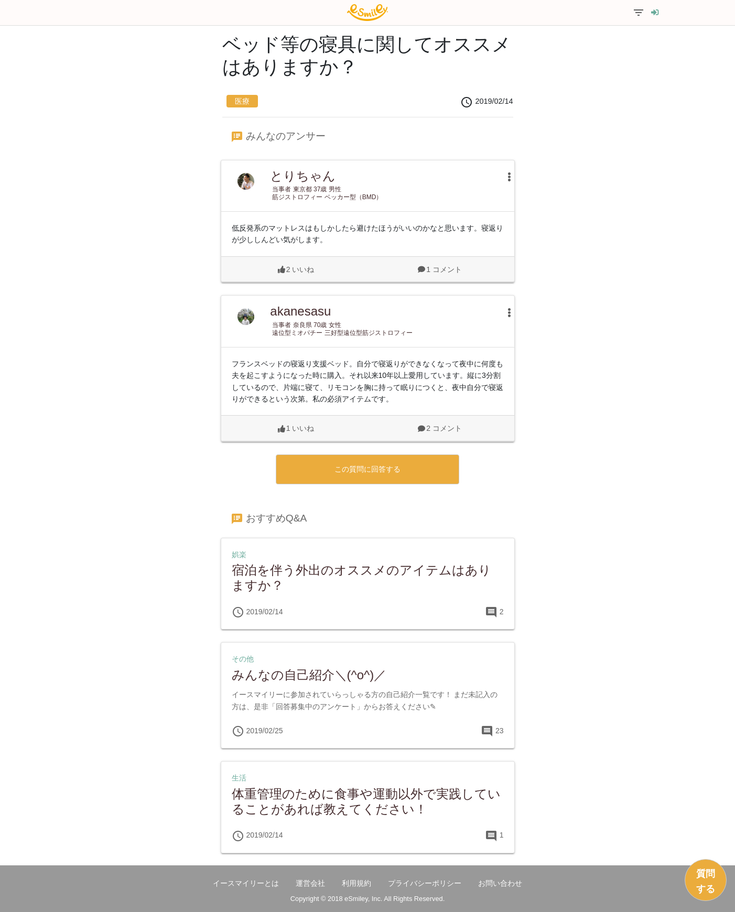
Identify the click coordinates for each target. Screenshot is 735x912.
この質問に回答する (367, 469)
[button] (504, 176)
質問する (705, 881)
